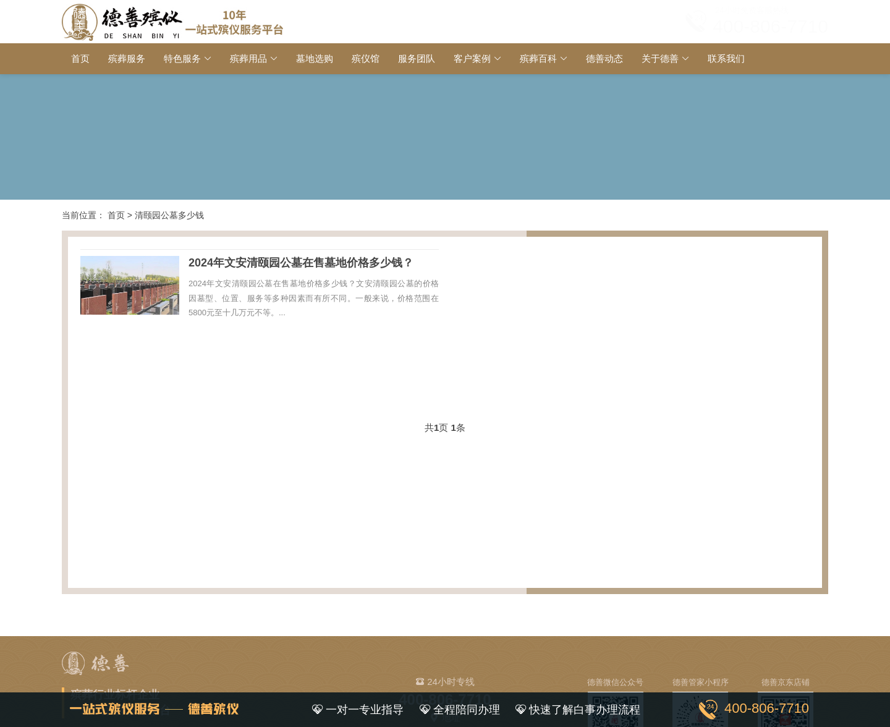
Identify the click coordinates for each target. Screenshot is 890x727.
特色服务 (182, 58)
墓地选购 (314, 58)
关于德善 (660, 58)
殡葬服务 (126, 58)
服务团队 (416, 58)
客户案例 (472, 58)
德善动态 (604, 58)
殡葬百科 (538, 58)
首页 (80, 58)
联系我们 (726, 58)
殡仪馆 (365, 58)
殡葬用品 (248, 58)
